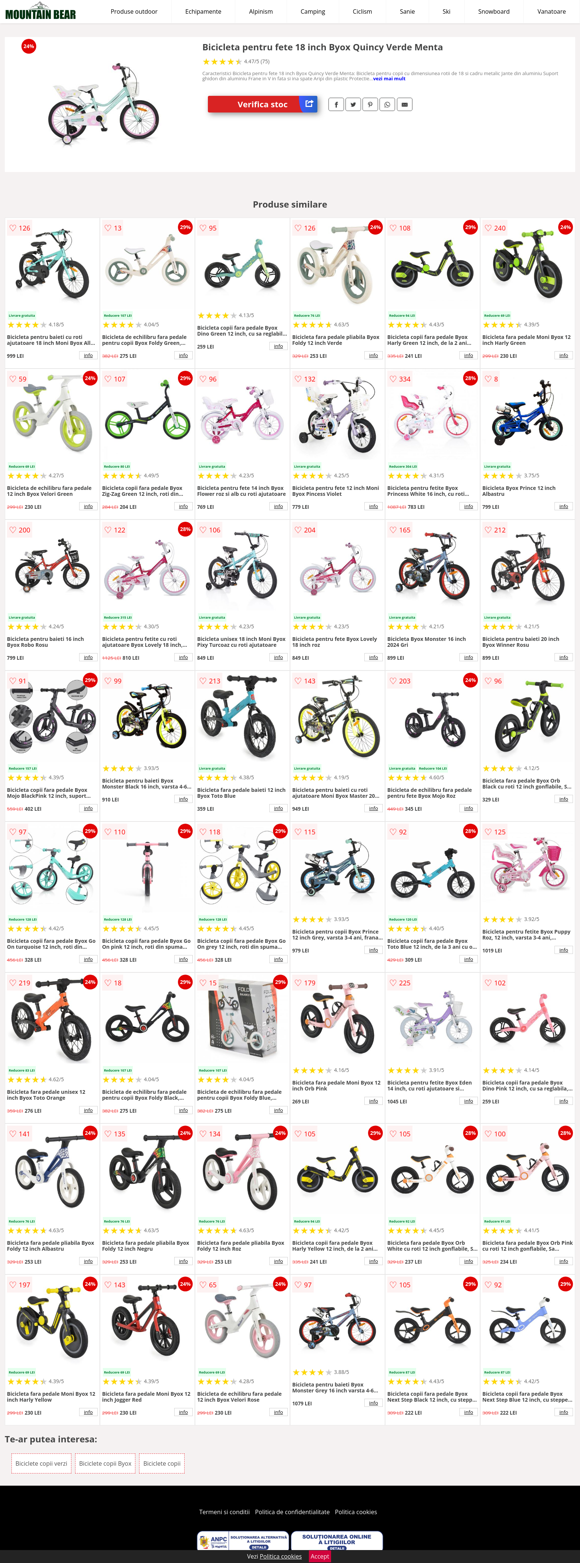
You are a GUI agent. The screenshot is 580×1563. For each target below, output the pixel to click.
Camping (313, 11)
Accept (320, 1556)
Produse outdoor (134, 11)
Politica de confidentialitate (292, 1512)
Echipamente (203, 11)
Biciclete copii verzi (41, 1463)
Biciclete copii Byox (105, 1463)
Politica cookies (356, 1512)
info (88, 355)
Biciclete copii (162, 1463)
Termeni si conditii (224, 1512)
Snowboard (494, 11)
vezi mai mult (389, 78)
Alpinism (261, 11)
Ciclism (362, 11)
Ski (447, 11)
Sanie (407, 11)
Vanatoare (551, 11)
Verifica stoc (277, 104)
